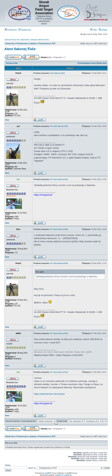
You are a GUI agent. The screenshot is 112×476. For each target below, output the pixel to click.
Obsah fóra (10, 44)
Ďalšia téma (102, 63)
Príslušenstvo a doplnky (26, 44)
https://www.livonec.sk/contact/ (49, 394)
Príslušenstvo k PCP (46, 44)
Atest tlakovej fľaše (20, 49)
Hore (7, 120)
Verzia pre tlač (12, 63)
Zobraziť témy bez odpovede (16, 40)
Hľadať (103, 30)
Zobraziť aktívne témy (39, 40)
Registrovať (25, 30)
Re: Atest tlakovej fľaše (59, 126)
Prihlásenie (11, 30)
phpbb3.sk (59, 475)
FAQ (93, 30)
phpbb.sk (68, 475)
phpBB (47, 473)
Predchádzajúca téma (86, 63)
